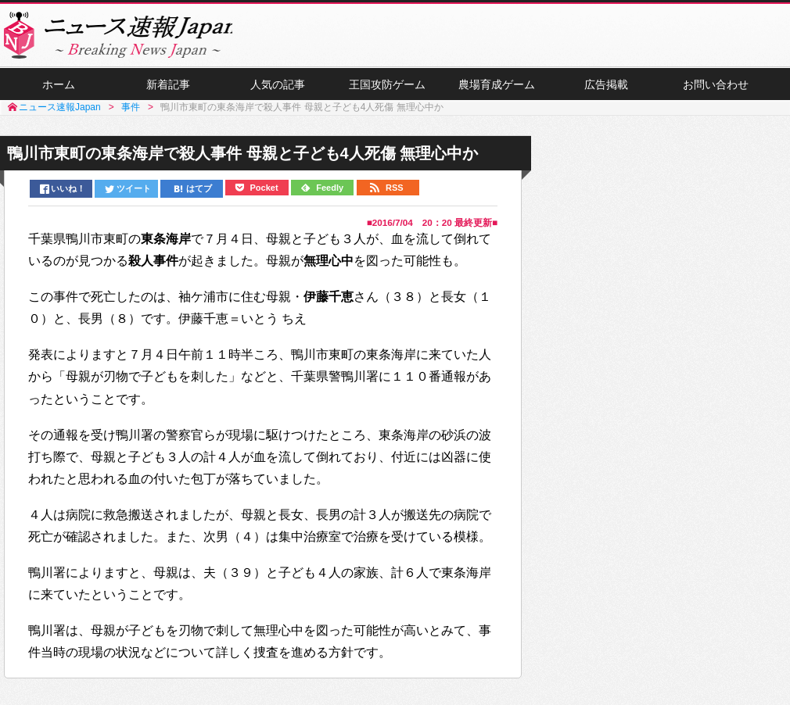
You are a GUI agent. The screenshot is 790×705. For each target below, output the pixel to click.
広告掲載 (606, 87)
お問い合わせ (716, 87)
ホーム (58, 87)
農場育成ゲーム (496, 87)
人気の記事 (277, 87)
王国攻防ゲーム (387, 87)
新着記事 (168, 87)
